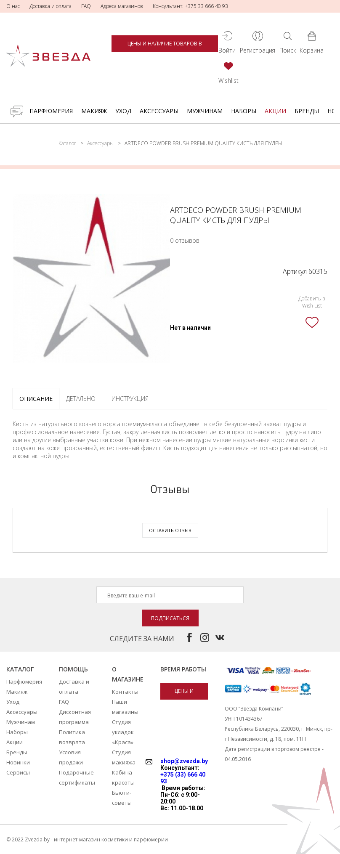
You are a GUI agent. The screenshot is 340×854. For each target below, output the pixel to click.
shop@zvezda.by (184, 761)
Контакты (125, 691)
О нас (13, 6)
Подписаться (170, 618)
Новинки (18, 762)
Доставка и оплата (50, 6)
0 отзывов (184, 240)
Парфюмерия (51, 111)
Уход (123, 111)
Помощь (73, 669)
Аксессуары (159, 111)
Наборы (243, 111)
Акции (275, 111)
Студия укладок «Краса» (123, 732)
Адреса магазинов (122, 6)
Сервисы (18, 772)
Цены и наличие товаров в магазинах (165, 46)
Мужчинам (205, 111)
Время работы (183, 669)
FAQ (86, 6)
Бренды (307, 111)
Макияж (94, 111)
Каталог (67, 143)
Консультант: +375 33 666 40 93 (190, 6)
